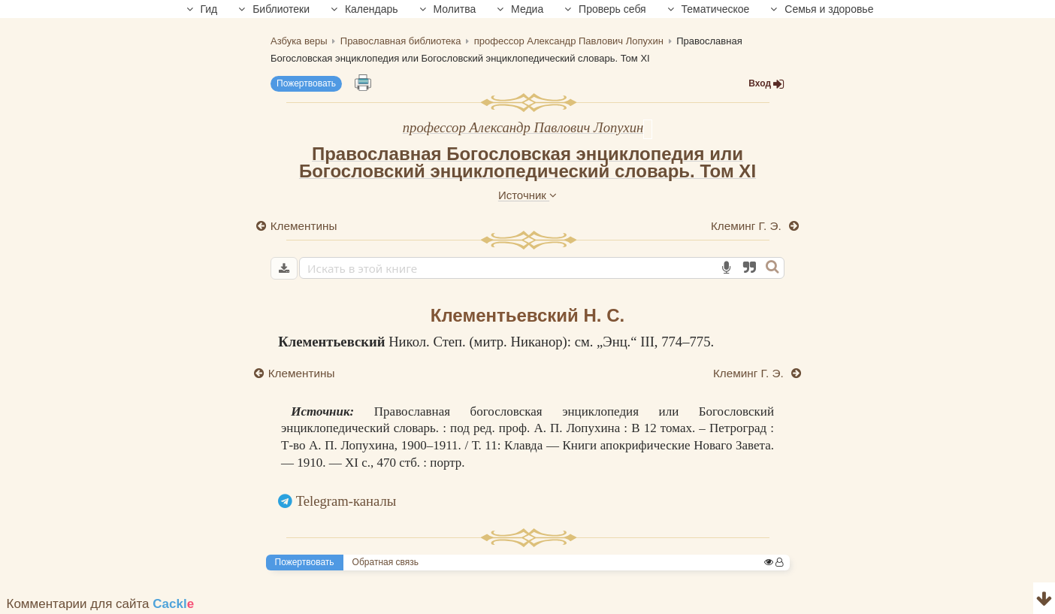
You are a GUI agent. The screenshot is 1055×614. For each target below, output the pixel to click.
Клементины (304, 225)
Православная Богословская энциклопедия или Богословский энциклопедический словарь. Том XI (527, 162)
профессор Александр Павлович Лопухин (523, 127)
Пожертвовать (306, 83)
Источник (527, 195)
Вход (766, 83)
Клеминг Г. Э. (747, 225)
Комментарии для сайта (101, 604)
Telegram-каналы (346, 501)
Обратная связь (385, 562)
